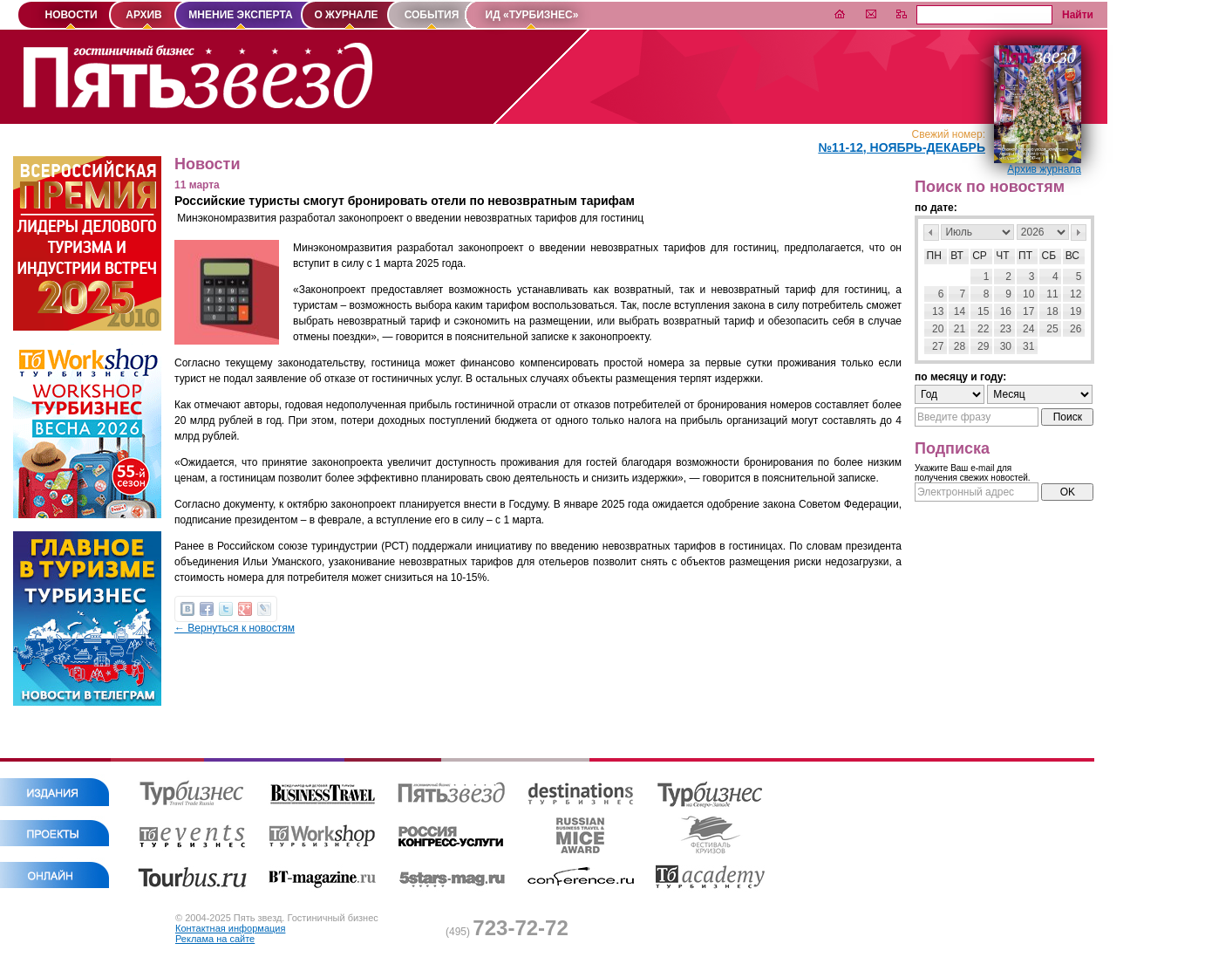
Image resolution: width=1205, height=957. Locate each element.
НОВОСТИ (70, 15)
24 (1028, 329)
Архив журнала (1044, 169)
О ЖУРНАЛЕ (346, 15)
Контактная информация (230, 928)
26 (1075, 329)
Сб (1049, 256)
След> (1078, 232)
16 (1005, 311)
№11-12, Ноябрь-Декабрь (901, 147)
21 (959, 329)
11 (1052, 294)
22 (983, 329)
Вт (956, 256)
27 (937, 346)
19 (1075, 311)
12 (1075, 294)
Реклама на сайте (215, 938)
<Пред (931, 232)
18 (1052, 311)
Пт (1025, 256)
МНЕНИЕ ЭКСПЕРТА (240, 15)
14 (959, 311)
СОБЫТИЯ (432, 15)
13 (937, 311)
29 (983, 346)
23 (1005, 329)
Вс (1072, 256)
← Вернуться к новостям (234, 628)
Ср (979, 256)
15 (983, 311)
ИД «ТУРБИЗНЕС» (532, 15)
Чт (1002, 256)
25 (1052, 329)
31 (1028, 346)
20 (937, 329)
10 (1028, 294)
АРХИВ (144, 15)
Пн (934, 256)
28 (959, 346)
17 (1028, 311)
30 (1005, 346)
